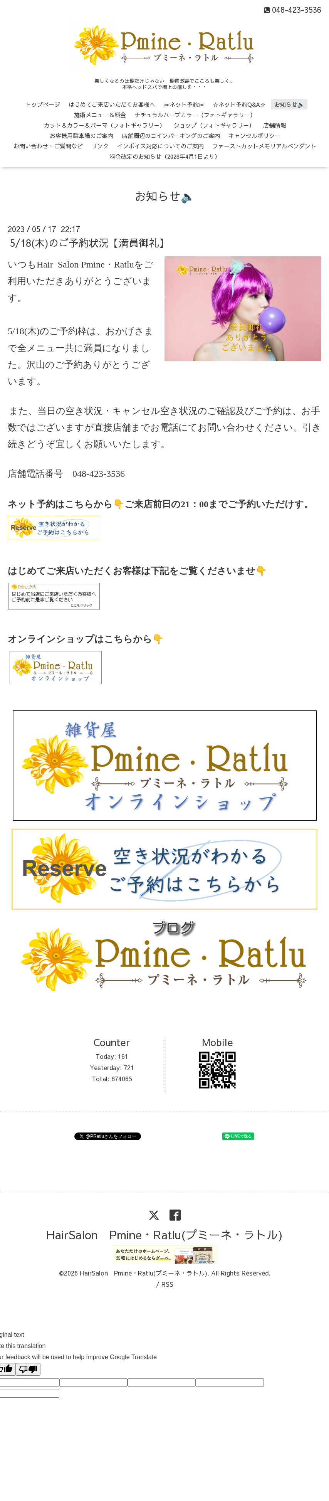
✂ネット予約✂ (184, 104)
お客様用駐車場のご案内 (81, 135)
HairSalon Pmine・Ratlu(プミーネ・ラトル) (164, 1234)
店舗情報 (274, 125)
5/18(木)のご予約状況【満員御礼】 (89, 242)
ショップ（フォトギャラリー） (214, 125)
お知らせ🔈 (289, 104)
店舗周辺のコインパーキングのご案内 (171, 135)
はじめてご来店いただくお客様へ (112, 104)
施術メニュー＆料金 (100, 115)
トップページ (42, 104)
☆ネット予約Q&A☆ (239, 104)
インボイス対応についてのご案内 (160, 146)
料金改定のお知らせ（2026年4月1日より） (164, 156)
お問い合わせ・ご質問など (48, 146)
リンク (100, 146)
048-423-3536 (98, 474)
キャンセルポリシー (254, 135)
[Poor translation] (28, 1369)
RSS (167, 1284)
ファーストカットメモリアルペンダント (264, 146)
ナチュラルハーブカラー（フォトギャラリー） (195, 115)
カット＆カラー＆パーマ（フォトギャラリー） (104, 125)
